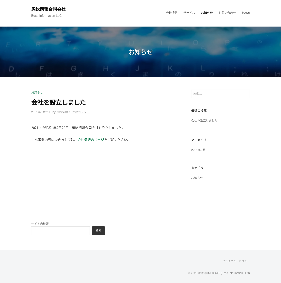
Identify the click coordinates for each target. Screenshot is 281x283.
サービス (189, 12)
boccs (246, 12)
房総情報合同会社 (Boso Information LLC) (224, 273)
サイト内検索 (40, 223)
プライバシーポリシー (236, 261)
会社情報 (172, 12)
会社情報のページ (90, 139)
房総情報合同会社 (48, 9)
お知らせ (207, 12)
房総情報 (62, 112)
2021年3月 (198, 149)
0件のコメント (80, 112)
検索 (98, 230)
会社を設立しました (58, 102)
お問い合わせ (227, 12)
